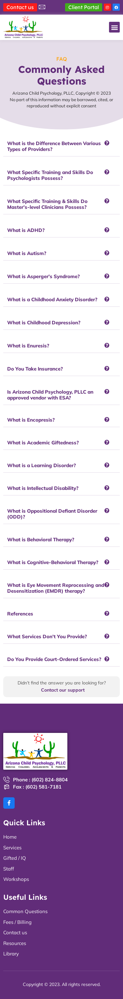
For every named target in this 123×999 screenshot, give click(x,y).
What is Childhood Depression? (43, 322)
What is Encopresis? (31, 420)
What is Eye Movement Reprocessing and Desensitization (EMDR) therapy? (55, 588)
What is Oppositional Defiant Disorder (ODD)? (52, 514)
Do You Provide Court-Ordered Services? (54, 659)
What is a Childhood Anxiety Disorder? (52, 299)
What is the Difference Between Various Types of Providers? (54, 146)
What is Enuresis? (28, 346)
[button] (114, 27)
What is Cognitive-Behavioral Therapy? (52, 562)
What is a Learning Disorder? (41, 465)
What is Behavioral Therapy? (40, 539)
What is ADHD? (26, 230)
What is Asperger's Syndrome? (43, 276)
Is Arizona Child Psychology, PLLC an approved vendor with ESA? (50, 395)
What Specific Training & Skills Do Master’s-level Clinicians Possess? (47, 204)
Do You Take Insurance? (35, 369)
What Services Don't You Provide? (47, 636)
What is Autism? (26, 253)
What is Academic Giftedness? (43, 442)
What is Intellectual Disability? (42, 488)
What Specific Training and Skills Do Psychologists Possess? (50, 175)
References (20, 614)
